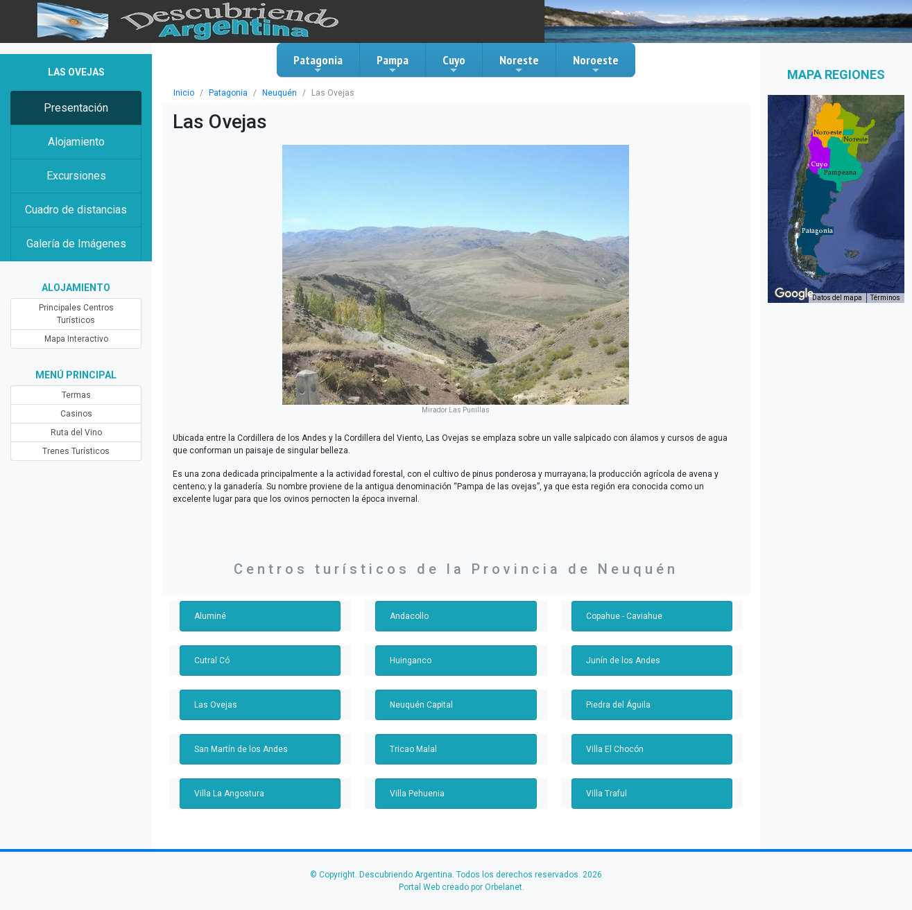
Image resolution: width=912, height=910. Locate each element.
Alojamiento (76, 141)
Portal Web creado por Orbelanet (460, 887)
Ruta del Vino (76, 432)
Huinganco (410, 660)
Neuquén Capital (421, 705)
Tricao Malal (413, 749)
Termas (76, 395)
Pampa (392, 64)
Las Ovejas (215, 705)
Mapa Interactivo (76, 339)
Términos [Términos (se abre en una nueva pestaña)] (885, 297)
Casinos (76, 414)
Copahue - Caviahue (624, 616)
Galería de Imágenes (76, 243)
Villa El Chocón (615, 749)
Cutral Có (212, 660)
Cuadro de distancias (76, 209)
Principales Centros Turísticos (76, 314)
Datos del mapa (837, 297)
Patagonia (318, 64)
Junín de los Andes (623, 660)
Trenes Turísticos (76, 451)
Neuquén (279, 93)
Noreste (519, 64)
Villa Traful (606, 793)
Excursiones (76, 175)
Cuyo (453, 64)
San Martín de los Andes (241, 749)
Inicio (183, 93)
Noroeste (596, 64)
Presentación (76, 107)
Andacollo (409, 616)
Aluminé (210, 616)
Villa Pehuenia (417, 793)
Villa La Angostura (229, 793)
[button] (817, 231)
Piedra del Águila (618, 705)
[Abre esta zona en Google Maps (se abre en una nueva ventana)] (794, 294)
